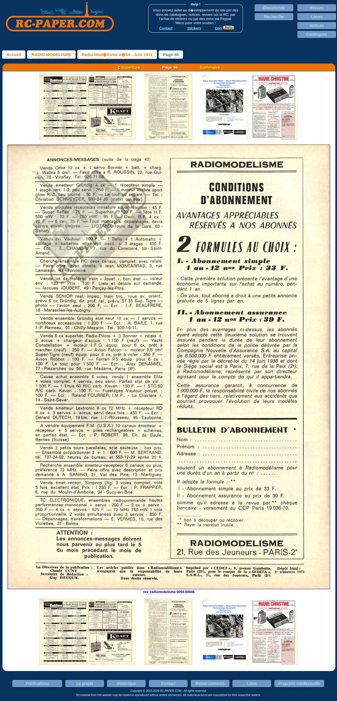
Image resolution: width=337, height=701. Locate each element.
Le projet (84, 683)
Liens (252, 683)
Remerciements (209, 683)
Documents (274, 8)
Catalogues (316, 34)
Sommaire (210, 67)
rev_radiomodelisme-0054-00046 (168, 590)
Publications (37, 683)
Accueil (13, 54)
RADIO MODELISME (51, 54)
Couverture (129, 67)
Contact (168, 683)
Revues (317, 8)
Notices (317, 25)
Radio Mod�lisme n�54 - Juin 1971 (117, 54)
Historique (126, 683)
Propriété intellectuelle (299, 683)
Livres (316, 16)
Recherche (274, 16)
